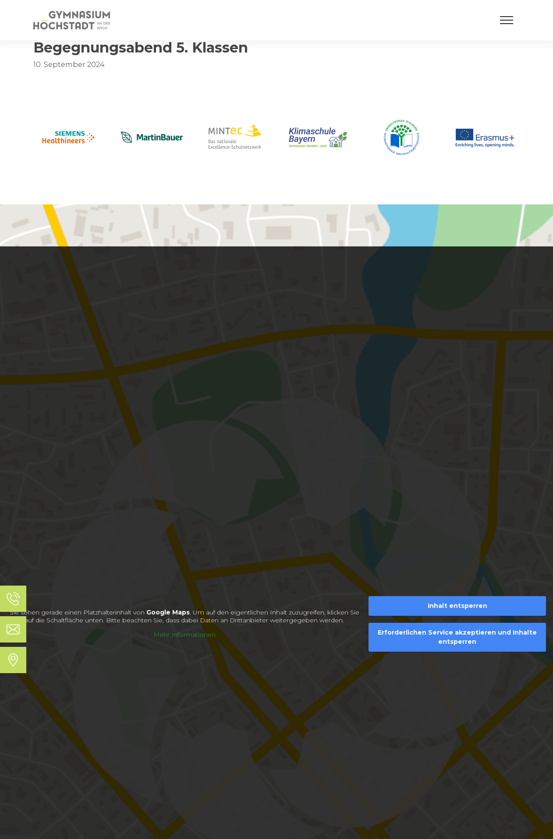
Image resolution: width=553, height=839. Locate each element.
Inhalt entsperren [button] (457, 606)
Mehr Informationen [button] (184, 635)
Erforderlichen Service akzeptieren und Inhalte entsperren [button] (457, 637)
